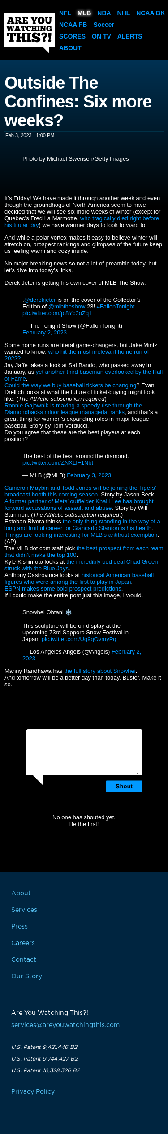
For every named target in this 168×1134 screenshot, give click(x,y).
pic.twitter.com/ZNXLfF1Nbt (57, 462)
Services (24, 910)
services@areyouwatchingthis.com (65, 1025)
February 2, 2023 (44, 332)
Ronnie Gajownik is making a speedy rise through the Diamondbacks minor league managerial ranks (73, 408)
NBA (104, 13)
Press (19, 927)
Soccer (103, 24)
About (70, 47)
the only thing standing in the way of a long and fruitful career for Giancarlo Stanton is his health (82, 524)
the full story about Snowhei (100, 671)
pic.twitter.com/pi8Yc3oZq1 (57, 313)
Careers (23, 943)
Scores (72, 36)
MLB (84, 13)
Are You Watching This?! (29, 33)
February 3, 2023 (89, 475)
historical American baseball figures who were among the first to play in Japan (79, 578)
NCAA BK (150, 13)
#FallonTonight (116, 306)
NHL (123, 13)
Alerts (129, 36)
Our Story (26, 976)
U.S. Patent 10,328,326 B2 (45, 1070)
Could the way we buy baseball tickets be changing (70, 385)
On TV (101, 36)
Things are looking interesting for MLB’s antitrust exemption (81, 534)
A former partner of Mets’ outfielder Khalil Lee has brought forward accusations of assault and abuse (79, 504)
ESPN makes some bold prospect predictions (62, 588)
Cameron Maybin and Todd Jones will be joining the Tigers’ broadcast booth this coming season (80, 491)
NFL (65, 13)
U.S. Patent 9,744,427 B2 (44, 1058)
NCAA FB (73, 24)
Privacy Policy (33, 1092)
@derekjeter (40, 299)
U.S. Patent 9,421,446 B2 (44, 1047)
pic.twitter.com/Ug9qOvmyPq (79, 639)
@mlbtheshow (67, 306)
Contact (23, 960)
